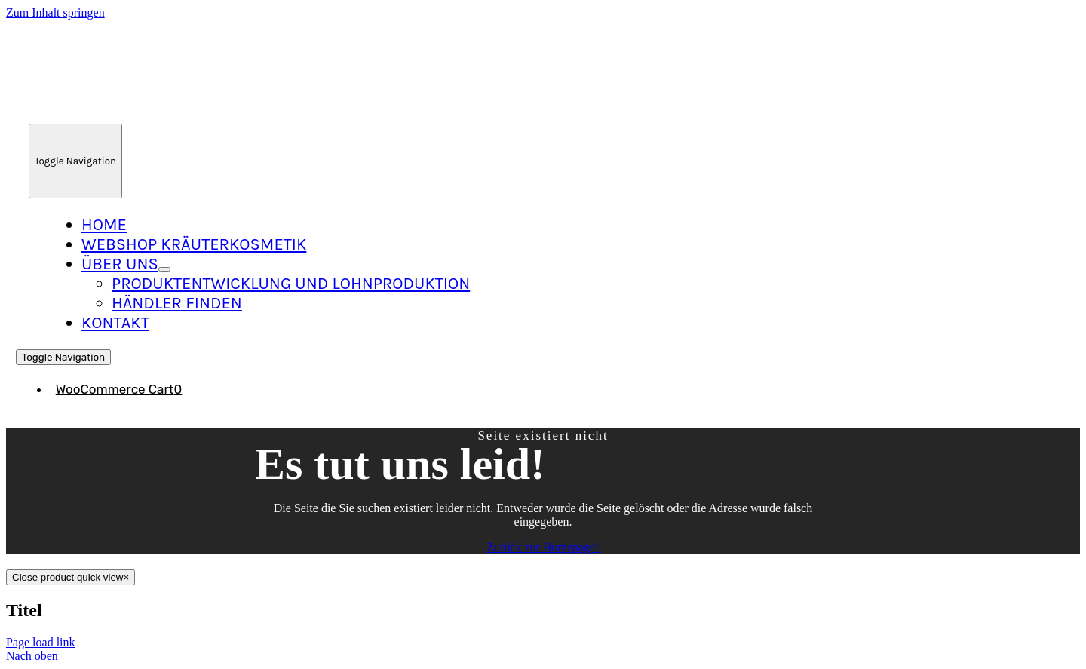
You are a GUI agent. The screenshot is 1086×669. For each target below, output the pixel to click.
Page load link (40, 642)
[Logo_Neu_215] (152, 109)
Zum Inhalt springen (55, 12)
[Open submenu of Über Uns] (164, 269)
